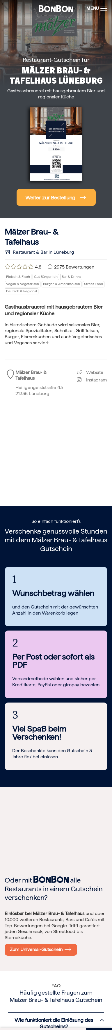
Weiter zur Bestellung (50, 198)
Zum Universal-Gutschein (41, 949)
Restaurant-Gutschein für (56, 59)
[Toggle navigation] (95, 8)
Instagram (92, 380)
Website (90, 372)
